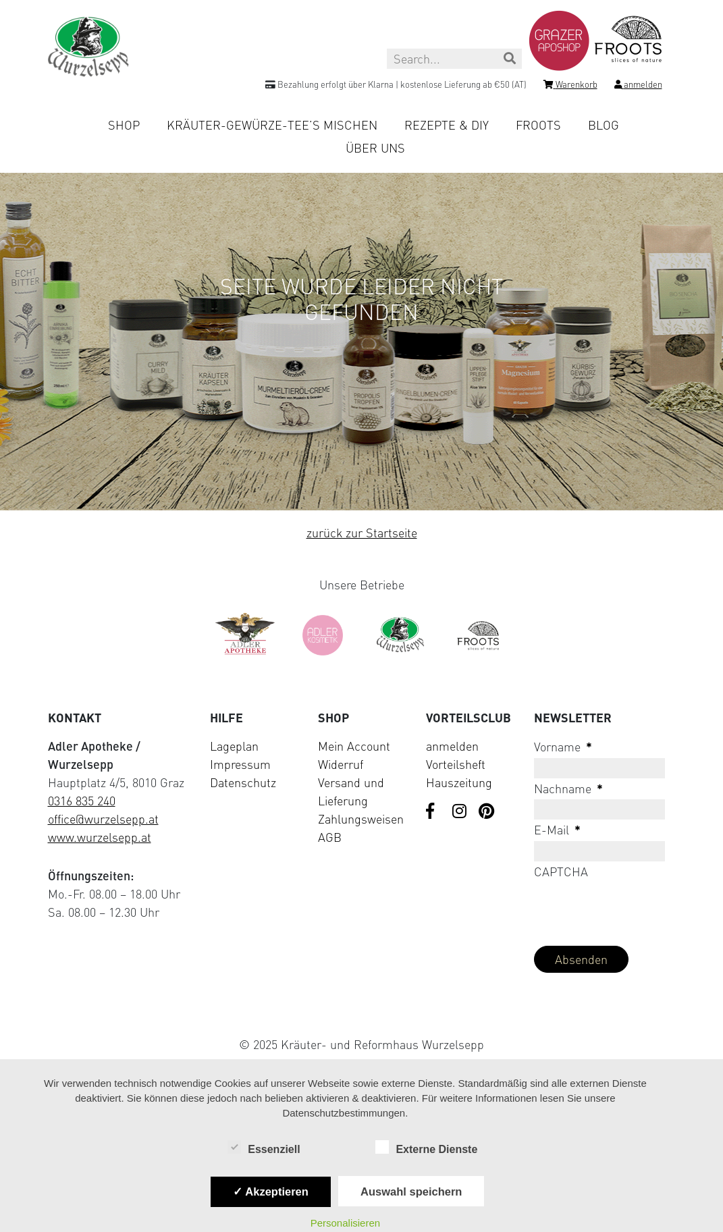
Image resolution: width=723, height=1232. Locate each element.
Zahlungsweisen (361, 818)
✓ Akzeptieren (271, 1191)
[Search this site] (454, 59)
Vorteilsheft (455, 764)
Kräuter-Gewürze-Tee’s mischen (272, 124)
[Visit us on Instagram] (460, 812)
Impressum (240, 764)
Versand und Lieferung (351, 791)
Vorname (563, 746)
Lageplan (234, 746)
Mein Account (354, 746)
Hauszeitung (459, 782)
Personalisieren (345, 1223)
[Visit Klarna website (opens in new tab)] (362, 1013)
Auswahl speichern (411, 1191)
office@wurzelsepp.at (103, 818)
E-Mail (557, 829)
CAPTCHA (561, 871)
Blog (603, 124)
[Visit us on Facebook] (434, 812)
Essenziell (263, 1148)
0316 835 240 (81, 800)
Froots (538, 124)
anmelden (452, 746)
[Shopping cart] (570, 86)
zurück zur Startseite (361, 532)
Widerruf (340, 764)
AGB (330, 837)
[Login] (638, 86)
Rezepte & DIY (446, 124)
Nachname (568, 788)
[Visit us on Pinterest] (487, 812)
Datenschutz (243, 782)
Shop (124, 124)
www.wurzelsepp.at (99, 837)
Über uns (375, 147)
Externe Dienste (426, 1148)
